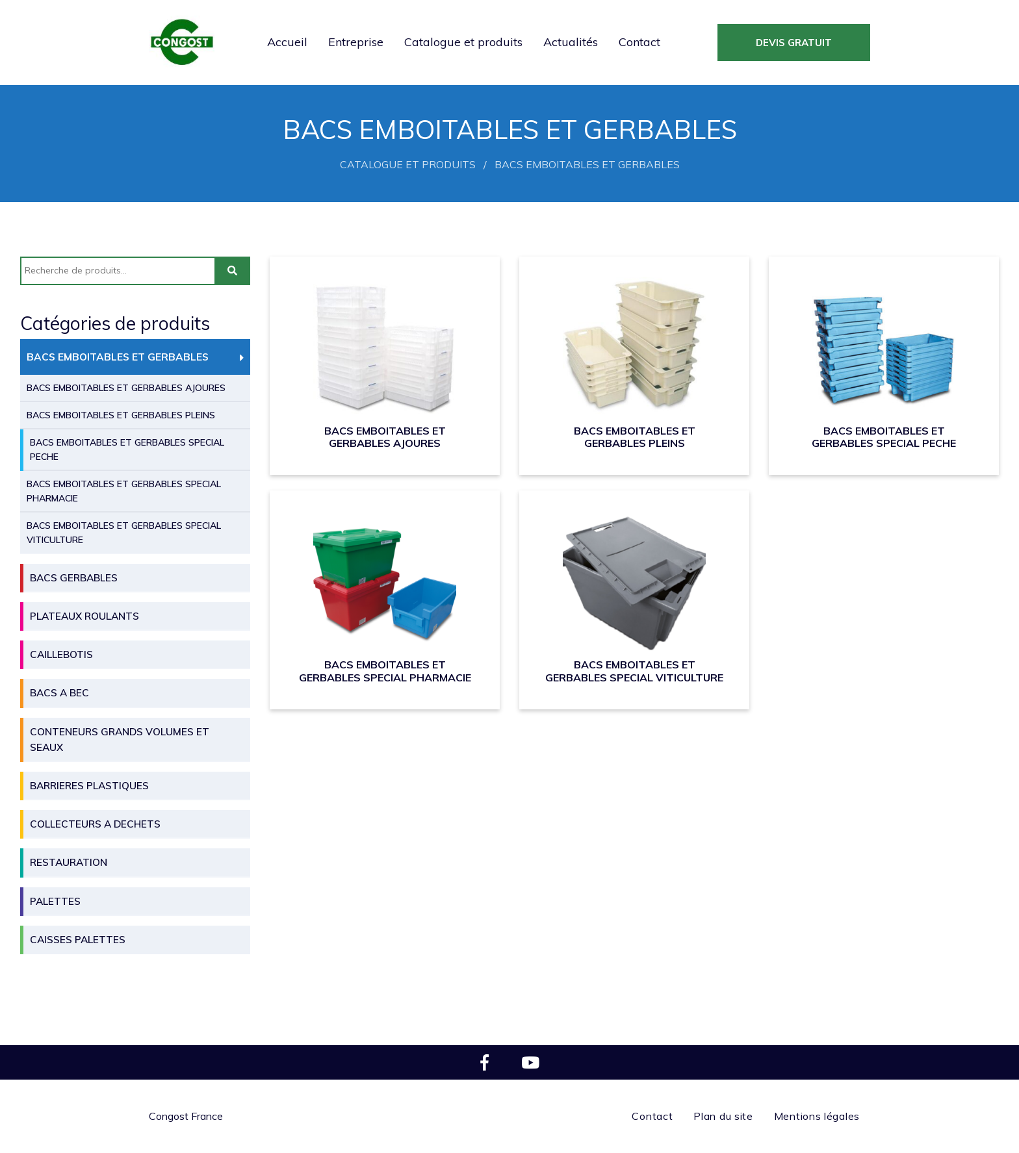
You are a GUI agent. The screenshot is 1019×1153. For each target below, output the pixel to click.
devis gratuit (794, 42)
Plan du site (723, 1115)
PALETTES (55, 901)
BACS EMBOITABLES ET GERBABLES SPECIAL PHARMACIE (124, 491)
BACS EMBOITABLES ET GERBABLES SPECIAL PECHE (127, 449)
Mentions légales (817, 1115)
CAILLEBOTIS (61, 654)
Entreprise (355, 41)
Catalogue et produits (463, 41)
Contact (639, 41)
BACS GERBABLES (74, 578)
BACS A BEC (59, 693)
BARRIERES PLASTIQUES (89, 785)
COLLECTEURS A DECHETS (95, 824)
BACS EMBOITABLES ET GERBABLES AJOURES (126, 388)
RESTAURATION (68, 862)
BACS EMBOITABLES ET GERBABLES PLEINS (121, 415)
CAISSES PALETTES (77, 939)
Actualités (570, 41)
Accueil (287, 41)
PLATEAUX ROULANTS (84, 616)
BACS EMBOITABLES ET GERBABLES (118, 357)
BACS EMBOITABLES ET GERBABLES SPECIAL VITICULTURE (124, 533)
